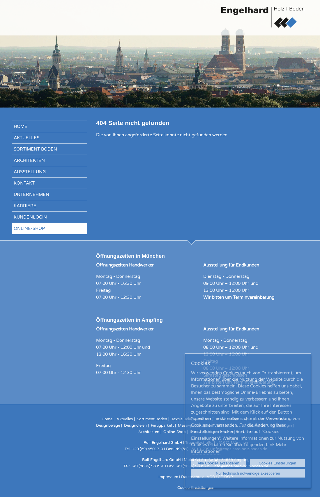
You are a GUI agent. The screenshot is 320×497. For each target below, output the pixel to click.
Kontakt (24, 183)
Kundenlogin (30, 217)
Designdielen (135, 425)
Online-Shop (29, 228)
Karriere (25, 205)
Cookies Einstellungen (277, 463)
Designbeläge (108, 425)
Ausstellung (30, 171)
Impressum (168, 477)
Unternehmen (31, 194)
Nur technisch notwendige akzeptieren (248, 473)
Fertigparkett (162, 425)
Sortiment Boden (35, 149)
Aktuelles (26, 137)
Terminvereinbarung (253, 297)
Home (20, 126)
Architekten (29, 160)
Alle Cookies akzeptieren (218, 463)
